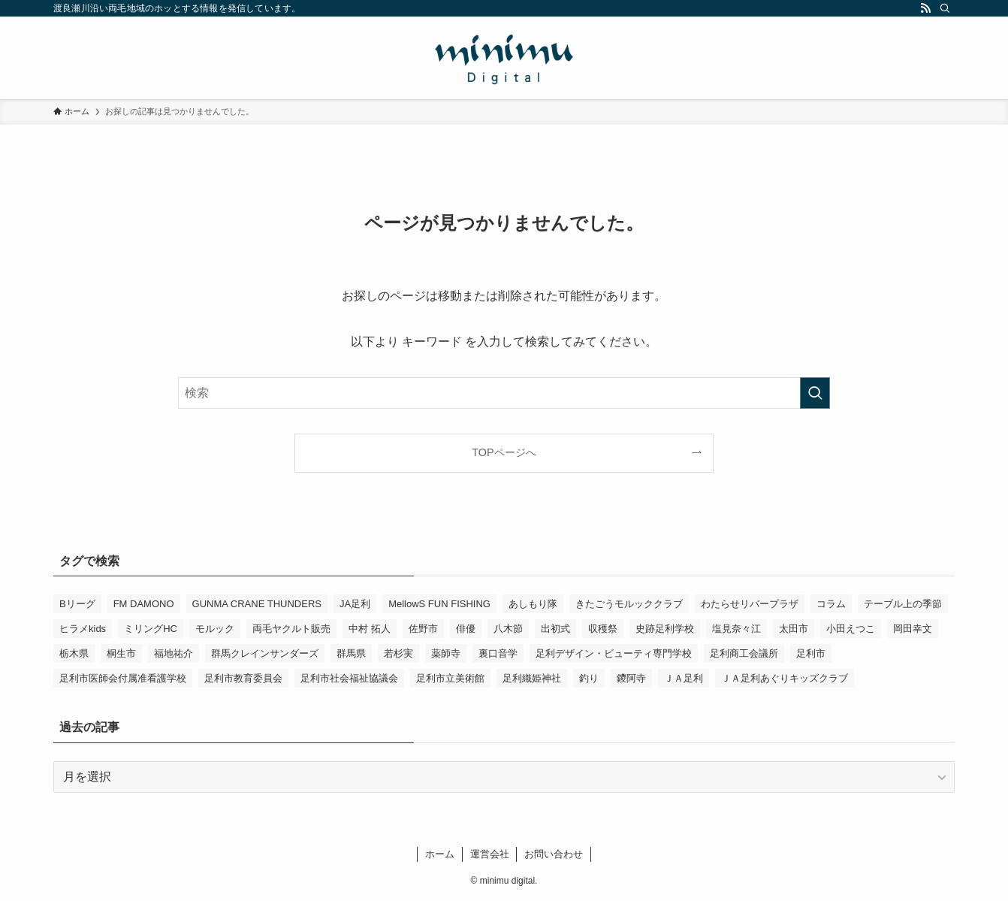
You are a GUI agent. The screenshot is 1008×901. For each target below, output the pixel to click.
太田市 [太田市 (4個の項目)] (793, 628)
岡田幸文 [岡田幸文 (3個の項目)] (912, 628)
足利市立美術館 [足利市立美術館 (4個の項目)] (450, 678)
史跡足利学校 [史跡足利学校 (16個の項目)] (664, 628)
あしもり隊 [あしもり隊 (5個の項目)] (533, 603)
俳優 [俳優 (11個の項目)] (465, 628)
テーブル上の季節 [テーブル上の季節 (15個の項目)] (903, 603)
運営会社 (489, 854)
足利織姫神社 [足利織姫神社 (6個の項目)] (531, 678)
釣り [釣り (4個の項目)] (589, 678)
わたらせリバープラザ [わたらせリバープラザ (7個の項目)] (749, 603)
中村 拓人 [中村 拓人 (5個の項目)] (370, 628)
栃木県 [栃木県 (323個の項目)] (74, 653)
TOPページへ (504, 452)
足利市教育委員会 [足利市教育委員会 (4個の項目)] (243, 678)
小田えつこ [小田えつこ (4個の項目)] (850, 628)
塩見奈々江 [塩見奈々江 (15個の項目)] (736, 628)
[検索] (945, 8)
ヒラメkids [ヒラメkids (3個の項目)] (82, 628)
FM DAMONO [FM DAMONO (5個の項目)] (143, 603)
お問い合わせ (553, 854)
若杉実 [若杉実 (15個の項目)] (398, 653)
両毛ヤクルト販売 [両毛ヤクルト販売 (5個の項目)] (291, 628)
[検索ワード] (504, 393)
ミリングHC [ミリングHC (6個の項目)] (150, 628)
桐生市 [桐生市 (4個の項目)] (121, 653)
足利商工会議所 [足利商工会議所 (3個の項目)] (744, 653)
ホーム (439, 854)
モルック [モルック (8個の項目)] (214, 628)
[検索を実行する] (815, 393)
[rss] (925, 8)
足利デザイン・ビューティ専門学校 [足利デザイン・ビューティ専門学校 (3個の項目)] (614, 653)
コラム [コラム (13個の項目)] (831, 603)
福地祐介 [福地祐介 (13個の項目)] (173, 653)
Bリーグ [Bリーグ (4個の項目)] (77, 603)
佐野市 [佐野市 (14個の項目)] (423, 628)
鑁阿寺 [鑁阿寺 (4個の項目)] (631, 678)
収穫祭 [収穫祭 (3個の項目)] (602, 628)
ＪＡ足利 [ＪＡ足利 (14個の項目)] (683, 678)
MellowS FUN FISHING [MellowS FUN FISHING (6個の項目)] (439, 603)
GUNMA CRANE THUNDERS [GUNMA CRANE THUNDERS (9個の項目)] (256, 603)
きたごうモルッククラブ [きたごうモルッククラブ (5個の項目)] (629, 603)
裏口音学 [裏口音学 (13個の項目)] (498, 653)
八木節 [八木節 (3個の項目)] (508, 628)
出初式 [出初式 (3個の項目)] (555, 628)
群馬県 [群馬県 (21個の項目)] (351, 653)
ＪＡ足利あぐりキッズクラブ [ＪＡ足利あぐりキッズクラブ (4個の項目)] (784, 678)
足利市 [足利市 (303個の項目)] (810, 653)
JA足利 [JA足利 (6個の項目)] (355, 603)
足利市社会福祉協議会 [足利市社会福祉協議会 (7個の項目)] (349, 678)
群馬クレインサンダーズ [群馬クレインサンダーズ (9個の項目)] (264, 653)
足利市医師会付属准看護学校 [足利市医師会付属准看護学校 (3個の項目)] (122, 678)
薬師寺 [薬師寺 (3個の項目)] (445, 653)
